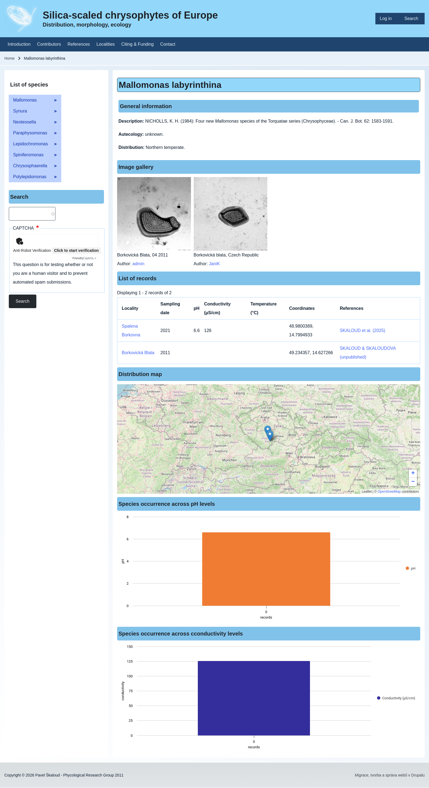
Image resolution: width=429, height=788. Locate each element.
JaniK (214, 263)
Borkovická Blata (138, 352)
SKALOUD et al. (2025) (362, 330)
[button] (269, 435)
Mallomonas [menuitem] (33, 102)
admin (138, 263)
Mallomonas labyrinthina (170, 85)
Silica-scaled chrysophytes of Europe (130, 15)
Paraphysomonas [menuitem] (33, 134)
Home (9, 58)
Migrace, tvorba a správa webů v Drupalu (390, 775)
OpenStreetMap (389, 491)
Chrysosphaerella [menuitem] (33, 167)
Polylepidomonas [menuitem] (33, 178)
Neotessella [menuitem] (33, 124)
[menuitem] (387, 18)
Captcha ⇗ (84, 258)
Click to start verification (76, 250)
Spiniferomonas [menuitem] (33, 156)
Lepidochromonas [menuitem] (33, 145)
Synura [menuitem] (33, 113)
